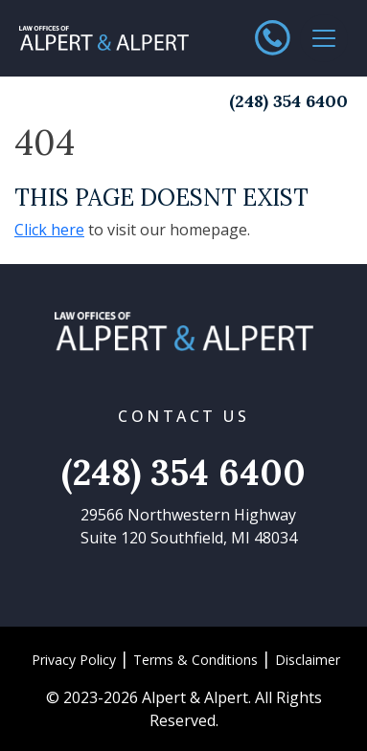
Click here (49, 229)
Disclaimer (307, 660)
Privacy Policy (74, 660)
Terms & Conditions (195, 660)
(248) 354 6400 (288, 101)
